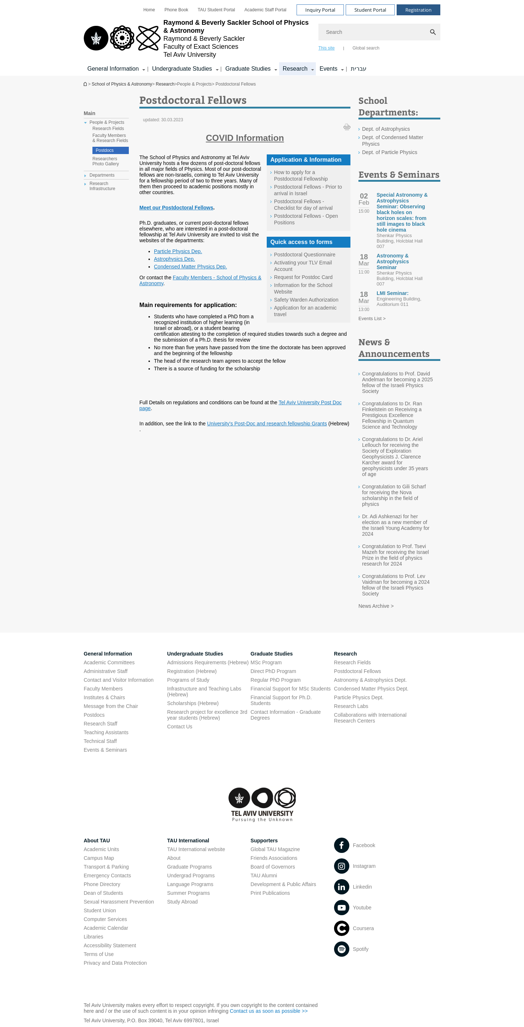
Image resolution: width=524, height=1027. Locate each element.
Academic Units (101, 849)
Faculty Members (103, 689)
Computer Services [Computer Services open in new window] (105, 919)
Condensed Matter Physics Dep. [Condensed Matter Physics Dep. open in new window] (190, 266)
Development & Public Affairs (283, 884)
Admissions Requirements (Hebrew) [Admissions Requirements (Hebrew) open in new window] (208, 662)
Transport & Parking (106, 867)
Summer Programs (188, 893)
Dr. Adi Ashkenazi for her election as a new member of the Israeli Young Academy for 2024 (395, 525)
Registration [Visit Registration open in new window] (418, 10)
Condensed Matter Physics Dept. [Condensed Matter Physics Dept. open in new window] (371, 689)
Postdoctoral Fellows (357, 671)
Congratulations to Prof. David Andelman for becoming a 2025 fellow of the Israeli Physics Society (397, 382)
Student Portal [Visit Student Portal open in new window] (370, 10)
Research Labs (351, 706)
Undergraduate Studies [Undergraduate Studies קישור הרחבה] (182, 69)
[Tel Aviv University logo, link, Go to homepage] (197, 39)
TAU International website (196, 849)
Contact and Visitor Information (119, 680)
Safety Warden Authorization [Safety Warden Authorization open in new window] (306, 300)
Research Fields (352, 662)
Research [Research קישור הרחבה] (295, 69)
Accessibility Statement (110, 945)
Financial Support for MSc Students (291, 689)
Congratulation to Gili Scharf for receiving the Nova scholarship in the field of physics (394, 495)
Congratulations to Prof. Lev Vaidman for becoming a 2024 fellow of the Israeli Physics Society (396, 585)
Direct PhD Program (273, 671)
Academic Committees (109, 662)
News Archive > (376, 606)
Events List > (372, 318)
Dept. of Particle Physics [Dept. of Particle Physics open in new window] (389, 152)
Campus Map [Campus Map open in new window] (99, 858)
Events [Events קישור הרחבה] (328, 69)
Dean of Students (103, 893)
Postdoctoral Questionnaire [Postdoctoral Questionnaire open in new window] (305, 254)
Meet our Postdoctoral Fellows (176, 207)
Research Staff (100, 724)
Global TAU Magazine (275, 849)
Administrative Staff (105, 671)
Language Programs (190, 884)
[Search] (379, 32)
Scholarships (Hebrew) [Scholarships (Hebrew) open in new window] (193, 703)
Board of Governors (273, 867)
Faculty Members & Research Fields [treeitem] (110, 138)
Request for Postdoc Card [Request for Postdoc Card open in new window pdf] (303, 277)
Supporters (264, 840)
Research (165, 84)
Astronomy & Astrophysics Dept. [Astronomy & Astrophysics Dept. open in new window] (370, 680)
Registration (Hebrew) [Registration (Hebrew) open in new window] (192, 671)
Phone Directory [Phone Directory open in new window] (102, 884)
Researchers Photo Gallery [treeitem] (105, 161)
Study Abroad (182, 902)
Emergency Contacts (107, 875)
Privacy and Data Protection (115, 963)
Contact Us (179, 726)
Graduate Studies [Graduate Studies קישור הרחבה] (248, 69)
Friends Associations (274, 858)
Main (89, 113)
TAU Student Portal (216, 9)
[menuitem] (149, 10)
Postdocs (105, 150)
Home (149, 9)
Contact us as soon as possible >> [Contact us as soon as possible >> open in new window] (269, 1011)
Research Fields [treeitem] (108, 128)
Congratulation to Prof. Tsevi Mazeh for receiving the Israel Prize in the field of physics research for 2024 (395, 555)
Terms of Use (99, 954)
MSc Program (266, 662)
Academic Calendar (106, 928)
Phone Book (176, 9)
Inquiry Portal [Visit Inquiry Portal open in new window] (320, 10)
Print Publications (270, 893)
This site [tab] (326, 48)
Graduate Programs (189, 867)
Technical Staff (100, 741)
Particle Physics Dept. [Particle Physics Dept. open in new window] (359, 697)
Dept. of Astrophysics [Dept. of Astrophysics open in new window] (386, 129)
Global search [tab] (366, 48)
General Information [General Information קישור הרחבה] (113, 69)
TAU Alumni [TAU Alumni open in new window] (264, 875)
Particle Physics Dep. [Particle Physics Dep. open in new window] (178, 251)
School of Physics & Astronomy (86, 84)
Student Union (100, 910)
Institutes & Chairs (104, 697)
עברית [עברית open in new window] (358, 69)
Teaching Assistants (106, 732)
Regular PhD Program (276, 680)
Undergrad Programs (191, 875)
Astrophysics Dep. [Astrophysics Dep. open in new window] (174, 259)
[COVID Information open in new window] (245, 138)
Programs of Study (188, 680)
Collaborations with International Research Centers (370, 718)
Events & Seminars (105, 750)
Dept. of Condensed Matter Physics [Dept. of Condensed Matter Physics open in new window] (392, 140)
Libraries (93, 937)
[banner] (262, 38)
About (173, 858)
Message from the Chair (111, 706)
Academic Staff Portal (265, 9)
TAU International (188, 840)
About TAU (97, 840)
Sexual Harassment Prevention (119, 902)
